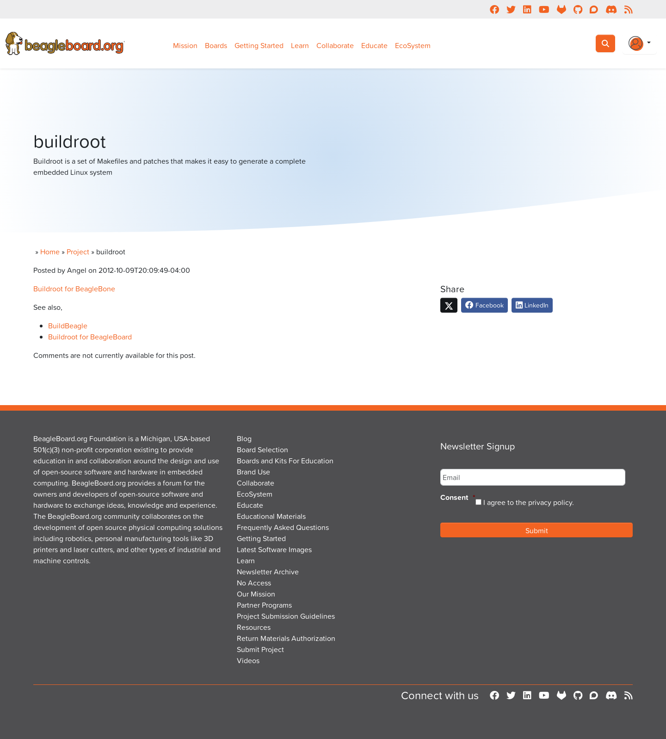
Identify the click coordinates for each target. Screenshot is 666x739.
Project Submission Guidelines (286, 616)
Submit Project (260, 649)
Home (50, 251)
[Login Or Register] (640, 43)
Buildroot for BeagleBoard (90, 337)
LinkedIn (532, 305)
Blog (244, 438)
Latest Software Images (274, 549)
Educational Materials (271, 516)
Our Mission (256, 594)
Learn (300, 45)
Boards (216, 45)
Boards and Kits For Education (285, 461)
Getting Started (259, 45)
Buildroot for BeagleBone (74, 288)
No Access (254, 583)
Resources (254, 627)
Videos (248, 660)
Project (78, 251)
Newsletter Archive (268, 572)
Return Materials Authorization (286, 638)
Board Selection (262, 449)
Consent (457, 498)
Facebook (484, 305)
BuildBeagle (67, 325)
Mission (185, 45)
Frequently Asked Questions (283, 527)
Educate (374, 45)
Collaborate (335, 45)
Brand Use (253, 472)
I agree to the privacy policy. (528, 502)
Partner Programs (264, 605)
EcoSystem (413, 45)
